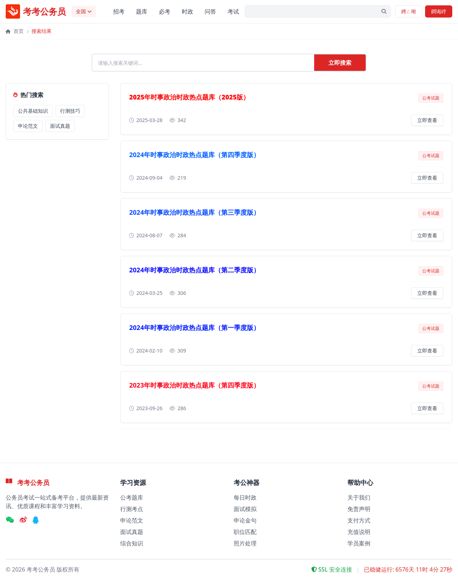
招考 (119, 11)
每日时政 (245, 497)
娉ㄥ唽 (408, 11)
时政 (187, 11)
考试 (233, 11)
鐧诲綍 (438, 11)
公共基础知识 (33, 113)
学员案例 (358, 543)
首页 (15, 31)
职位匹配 (245, 532)
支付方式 (358, 520)
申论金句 (245, 520)
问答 (210, 11)
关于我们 (358, 497)
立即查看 (427, 122)
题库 (141, 11)
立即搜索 (339, 64)
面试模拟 (245, 509)
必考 (164, 11)
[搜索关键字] (318, 11)
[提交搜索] (384, 11)
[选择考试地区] (84, 11)
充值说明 (358, 532)
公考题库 (131, 497)
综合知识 (131, 543)
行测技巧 (70, 113)
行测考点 (131, 509)
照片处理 (245, 543)
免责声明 (358, 509)
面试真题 (60, 128)
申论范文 (28, 128)
